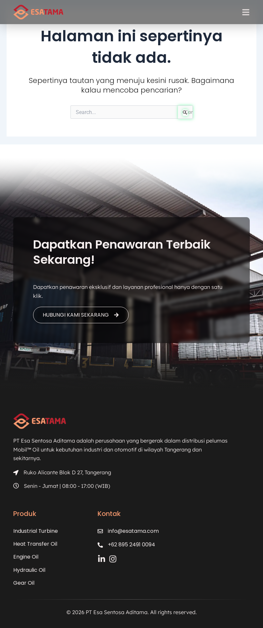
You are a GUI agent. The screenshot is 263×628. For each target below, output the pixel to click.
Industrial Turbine (35, 531)
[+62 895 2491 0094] (100, 545)
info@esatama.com (133, 531)
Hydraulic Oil (29, 570)
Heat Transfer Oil (35, 544)
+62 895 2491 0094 (132, 544)
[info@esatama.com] (100, 531)
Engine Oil (25, 557)
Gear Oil (23, 583)
